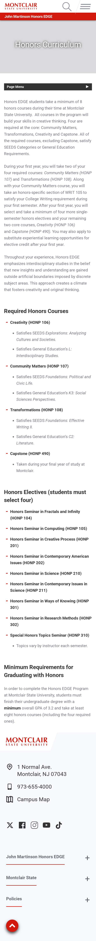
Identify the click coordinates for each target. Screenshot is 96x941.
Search (67, 2)
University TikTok (59, 825)
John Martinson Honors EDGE (28, 16)
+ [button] (87, 858)
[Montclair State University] (21, 6)
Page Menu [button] (15, 87)
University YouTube (46, 825)
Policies (14, 898)
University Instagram (34, 825)
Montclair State (21, 877)
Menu (84, 2)
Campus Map (28, 799)
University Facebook (22, 825)
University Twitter (10, 825)
